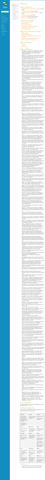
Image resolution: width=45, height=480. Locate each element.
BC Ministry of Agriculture (15, 19)
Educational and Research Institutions (16, 11)
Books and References (14, 16)
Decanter (23, 45)
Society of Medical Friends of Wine (28, 27)
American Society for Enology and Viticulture (30, 26)
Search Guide (5, 11)
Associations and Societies (15, 9)
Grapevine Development (4, 17)
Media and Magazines (14, 13)
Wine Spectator (24, 46)
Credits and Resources (4, 31)
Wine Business (24, 16)
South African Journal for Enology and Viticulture (30, 12)
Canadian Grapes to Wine (26, 11)
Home (2, 14)
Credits (3, 33)
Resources (3, 34)
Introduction (3, 16)
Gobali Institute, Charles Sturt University (29, 39)
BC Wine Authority (25, 23)
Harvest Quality (3, 28)
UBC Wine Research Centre (27, 34)
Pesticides (2, 24)
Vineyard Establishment (4, 19)
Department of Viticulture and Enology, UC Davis (30, 38)
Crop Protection (3, 22)
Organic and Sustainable (3, 26)
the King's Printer (29, 405)
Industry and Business (14, 7)
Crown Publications (15, 17)
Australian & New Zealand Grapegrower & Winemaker (31, 8)
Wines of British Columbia (26, 24)
